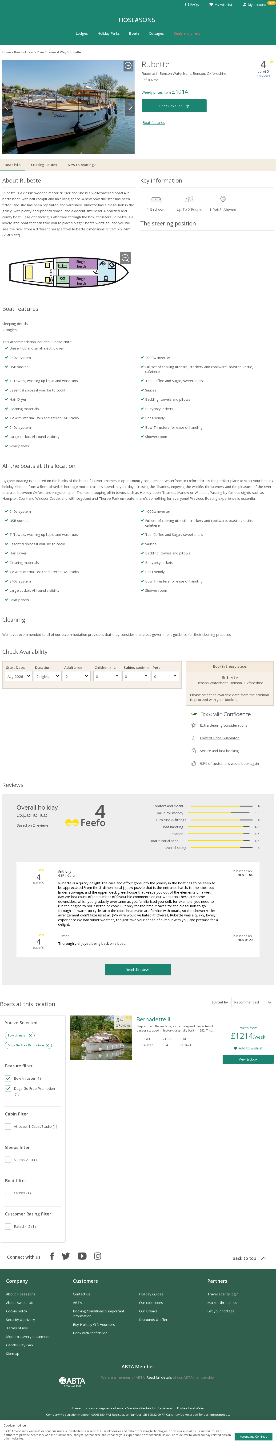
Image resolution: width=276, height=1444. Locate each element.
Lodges (82, 33)
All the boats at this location (39, 466)
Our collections (151, 1302)
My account (254, 4)
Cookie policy (16, 1311)
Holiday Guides (151, 1294)
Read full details (159, 1377)
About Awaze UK (19, 1302)
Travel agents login (222, 1294)
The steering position (168, 223)
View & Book (248, 1059)
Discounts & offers (154, 1319)
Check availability (174, 105)
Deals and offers (186, 33)
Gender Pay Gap (19, 1345)
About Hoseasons (20, 1294)
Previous (7, 106)
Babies (136, 667)
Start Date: (15, 667)
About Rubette (21, 180)
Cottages (156, 33)
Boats (134, 33)
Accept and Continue (253, 1436)
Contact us (81, 1294)
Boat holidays (24, 52)
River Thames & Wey (51, 52)
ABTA (77, 1302)
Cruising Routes (44, 164)
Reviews (12, 785)
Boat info (12, 164)
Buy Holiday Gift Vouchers (94, 1324)
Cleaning (13, 619)
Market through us (222, 1302)
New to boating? (82, 164)
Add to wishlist (251, 1048)
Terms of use (17, 1328)
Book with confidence (90, 1333)
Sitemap (12, 1353)
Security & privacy (20, 1319)
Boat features (154, 123)
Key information (161, 180)
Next (130, 106)
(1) (27, 1078)
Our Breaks (148, 1311)
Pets (156, 667)
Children (105, 667)
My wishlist (220, 4)
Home (6, 52)
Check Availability (25, 651)
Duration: (43, 667)
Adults (73, 667)
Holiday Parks (108, 33)
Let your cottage (221, 1311)
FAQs (192, 4)
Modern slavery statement (28, 1336)
